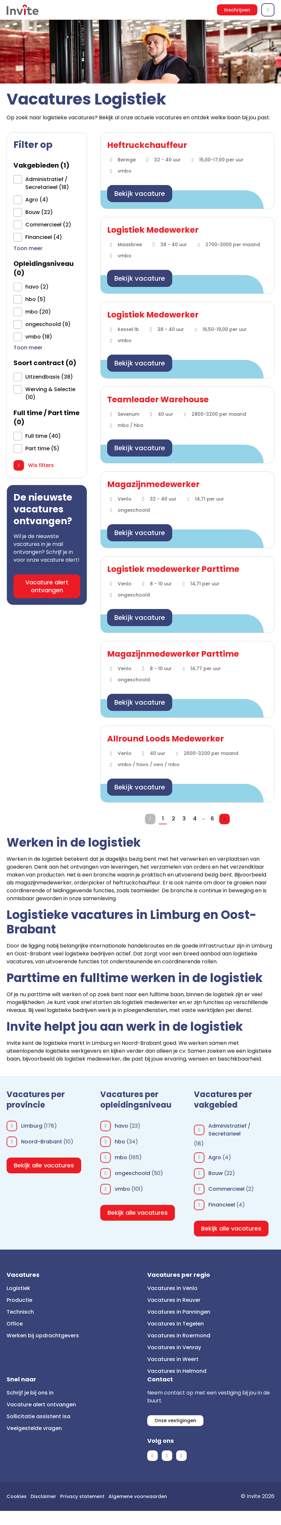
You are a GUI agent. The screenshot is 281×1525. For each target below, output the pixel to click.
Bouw (215, 1173)
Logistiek (18, 1288)
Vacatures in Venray (174, 1347)
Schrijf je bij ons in (30, 1392)
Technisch (20, 1312)
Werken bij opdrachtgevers (43, 1335)
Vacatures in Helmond (176, 1371)
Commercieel (226, 1189)
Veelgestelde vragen (34, 1428)
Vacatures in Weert (173, 1359)
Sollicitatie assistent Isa (38, 1416)
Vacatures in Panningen (178, 1312)
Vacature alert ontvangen (46, 588)
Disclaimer (46, 1498)
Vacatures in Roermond (178, 1335)
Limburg (31, 1126)
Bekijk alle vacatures (44, 1165)
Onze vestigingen (177, 1421)
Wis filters (41, 467)
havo (121, 1126)
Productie (19, 1300)
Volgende (227, 819)
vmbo (122, 1189)
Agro (214, 1157)
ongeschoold (132, 1173)
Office (15, 1323)
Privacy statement (88, 1498)
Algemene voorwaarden (39, 1510)
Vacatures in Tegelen (175, 1323)
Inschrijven (236, 9)
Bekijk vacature (139, 193)
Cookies (18, 1498)
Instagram (181, 1458)
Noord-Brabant (41, 1141)
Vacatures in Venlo (172, 1288)
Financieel (221, 1204)
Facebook (152, 1458)
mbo (121, 1157)
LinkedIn (167, 1458)
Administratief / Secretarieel (229, 1130)
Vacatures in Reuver (173, 1300)
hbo (120, 1141)
